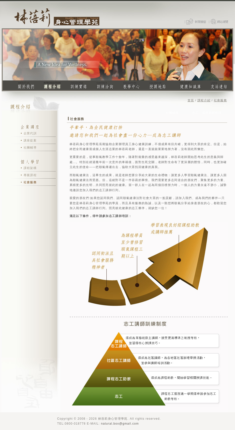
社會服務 (30, 182)
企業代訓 (30, 133)
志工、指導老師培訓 (207, 113)
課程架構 (30, 168)
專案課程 (30, 175)
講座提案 (30, 140)
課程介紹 (203, 100)
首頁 (191, 100)
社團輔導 (30, 147)
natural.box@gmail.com (120, 423)
